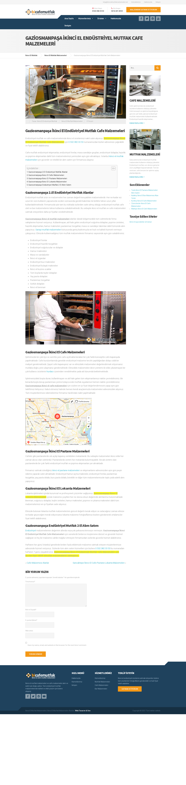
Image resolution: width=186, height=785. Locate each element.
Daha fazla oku (136, 123)
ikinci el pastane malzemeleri (66, 517)
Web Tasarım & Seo (83, 781)
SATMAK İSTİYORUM (130, 736)
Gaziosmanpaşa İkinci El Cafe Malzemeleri (46, 175)
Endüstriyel (30, 577)
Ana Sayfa (69, 18)
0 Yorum (90, 121)
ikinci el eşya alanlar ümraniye (141, 222)
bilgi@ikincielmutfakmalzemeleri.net (115, 2)
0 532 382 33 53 (75, 142)
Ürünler (100, 18)
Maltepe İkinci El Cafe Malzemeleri (144, 209)
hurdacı (50, 418)
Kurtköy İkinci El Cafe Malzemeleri (144, 201)
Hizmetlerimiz (136, 2)
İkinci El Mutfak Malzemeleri (72, 121)
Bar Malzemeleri (101, 736)
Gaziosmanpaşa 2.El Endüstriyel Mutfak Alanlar (47, 172)
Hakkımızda (148, 2)
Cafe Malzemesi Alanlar (38, 610)
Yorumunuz (30, 629)
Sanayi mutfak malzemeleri (48, 229)
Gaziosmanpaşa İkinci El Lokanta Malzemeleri (47, 182)
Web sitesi (29, 678)
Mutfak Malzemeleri (145, 154)
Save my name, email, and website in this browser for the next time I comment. (57, 692)
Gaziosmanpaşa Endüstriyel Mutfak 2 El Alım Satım (49, 185)
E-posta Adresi (31, 667)
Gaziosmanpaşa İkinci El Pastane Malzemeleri (47, 178)
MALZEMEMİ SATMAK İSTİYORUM (143, 10)
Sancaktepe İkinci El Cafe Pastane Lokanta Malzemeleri (99, 610)
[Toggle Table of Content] (112, 168)
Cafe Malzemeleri (143, 100)
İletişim (158, 2)
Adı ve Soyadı (30, 657)
